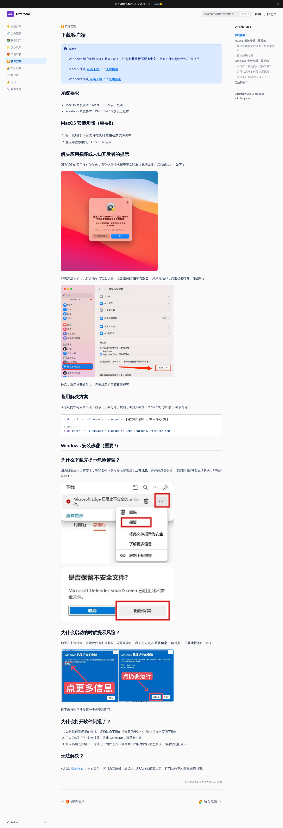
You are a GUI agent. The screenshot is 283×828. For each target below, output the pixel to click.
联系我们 (77, 768)
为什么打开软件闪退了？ (252, 77)
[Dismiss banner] (278, 4)
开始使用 (270, 14)
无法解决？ (241, 82)
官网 (258, 14)
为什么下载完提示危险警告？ (254, 66)
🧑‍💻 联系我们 (14, 40)
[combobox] (227, 14)
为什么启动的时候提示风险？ (254, 71)
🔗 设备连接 (14, 33)
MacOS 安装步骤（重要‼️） (251, 40)
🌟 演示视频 (14, 47)
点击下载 (95, 69)
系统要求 (240, 35)
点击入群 (153, 4)
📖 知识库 (13, 75)
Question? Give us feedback (251, 93)
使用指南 (112, 69)
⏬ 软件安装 (14, 61)
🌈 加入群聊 (14, 68)
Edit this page (243, 98)
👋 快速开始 (14, 26)
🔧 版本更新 (14, 89)
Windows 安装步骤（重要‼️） (252, 61)
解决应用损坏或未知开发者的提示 (256, 48)
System (13, 822)
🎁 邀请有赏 (14, 54)
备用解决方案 (245, 55)
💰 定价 (11, 82)
